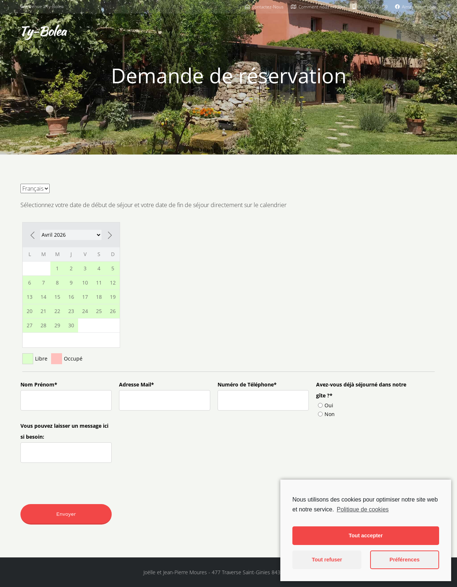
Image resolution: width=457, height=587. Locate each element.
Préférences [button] (404, 560)
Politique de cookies (362, 509)
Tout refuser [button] (327, 560)
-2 (70, 235)
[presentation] (66, 476)
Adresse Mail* (136, 384)
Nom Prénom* (38, 384)
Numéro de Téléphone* (247, 384)
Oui (325, 405)
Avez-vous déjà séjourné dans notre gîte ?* (361, 390)
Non (326, 414)
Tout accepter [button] (366, 535)
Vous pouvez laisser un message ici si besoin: (64, 431)
